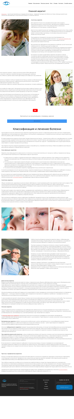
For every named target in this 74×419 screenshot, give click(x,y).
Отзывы (55, 2)
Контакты (60, 2)
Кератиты (4, 12)
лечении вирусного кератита (10, 354)
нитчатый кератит (18, 216)
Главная (28, 2)
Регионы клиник (43, 2)
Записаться (37, 160)
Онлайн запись (68, 2)
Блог (50, 2)
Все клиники (35, 2)
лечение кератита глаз (65, 37)
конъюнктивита (63, 408)
